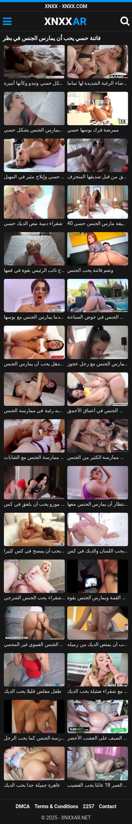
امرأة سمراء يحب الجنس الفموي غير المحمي (34, 644)
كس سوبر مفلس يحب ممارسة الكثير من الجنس (97, 457)
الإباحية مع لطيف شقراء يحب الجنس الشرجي (34, 597)
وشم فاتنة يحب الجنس (90, 270)
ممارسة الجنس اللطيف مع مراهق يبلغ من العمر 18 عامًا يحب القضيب (97, 785)
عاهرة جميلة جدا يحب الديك (32, 785)
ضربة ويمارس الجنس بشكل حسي (34, 130)
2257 (88, 806)
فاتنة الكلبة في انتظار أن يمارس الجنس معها (97, 504)
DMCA (23, 806)
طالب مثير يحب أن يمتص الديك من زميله (97, 644)
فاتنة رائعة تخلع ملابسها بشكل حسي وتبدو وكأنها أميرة (34, 83)
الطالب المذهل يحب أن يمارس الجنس (34, 363)
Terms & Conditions (56, 806)
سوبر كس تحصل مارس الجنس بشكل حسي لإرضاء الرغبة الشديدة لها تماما (97, 83)
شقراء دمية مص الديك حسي (33, 223)
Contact (107, 806)
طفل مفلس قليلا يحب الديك (32, 691)
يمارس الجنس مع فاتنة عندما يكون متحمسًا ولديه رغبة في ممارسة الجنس (34, 410)
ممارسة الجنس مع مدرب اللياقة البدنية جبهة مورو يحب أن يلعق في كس (34, 504)
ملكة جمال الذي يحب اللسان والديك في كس (97, 551)
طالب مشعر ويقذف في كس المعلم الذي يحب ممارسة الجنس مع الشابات (34, 457)
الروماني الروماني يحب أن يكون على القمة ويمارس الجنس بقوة (97, 597)
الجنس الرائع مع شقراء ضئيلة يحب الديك (97, 691)
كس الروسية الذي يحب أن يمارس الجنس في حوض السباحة (97, 317)
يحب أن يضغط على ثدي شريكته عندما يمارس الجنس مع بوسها (34, 317)
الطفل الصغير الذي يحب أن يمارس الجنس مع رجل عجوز (97, 363)
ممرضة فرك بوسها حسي (93, 130)
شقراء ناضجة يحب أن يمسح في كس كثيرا (34, 551)
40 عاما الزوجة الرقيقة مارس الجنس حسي (97, 223)
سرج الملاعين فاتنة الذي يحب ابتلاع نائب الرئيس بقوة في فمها (34, 270)
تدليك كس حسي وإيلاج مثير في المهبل (34, 176)
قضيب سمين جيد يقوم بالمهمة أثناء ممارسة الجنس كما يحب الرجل (34, 738)
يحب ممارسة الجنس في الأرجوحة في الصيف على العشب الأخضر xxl (97, 738)
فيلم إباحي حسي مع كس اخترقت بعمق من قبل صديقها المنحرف (97, 176)
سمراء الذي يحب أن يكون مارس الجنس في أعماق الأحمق (97, 410)
